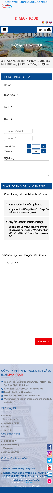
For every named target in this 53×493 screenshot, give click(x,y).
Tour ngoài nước (11, 470)
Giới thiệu (7, 462)
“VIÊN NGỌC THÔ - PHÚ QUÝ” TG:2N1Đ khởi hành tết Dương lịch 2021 (25, 62)
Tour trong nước (11, 466)
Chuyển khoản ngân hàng (28, 229)
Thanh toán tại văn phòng (28, 208)
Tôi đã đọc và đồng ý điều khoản (25, 255)
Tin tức (6, 474)
